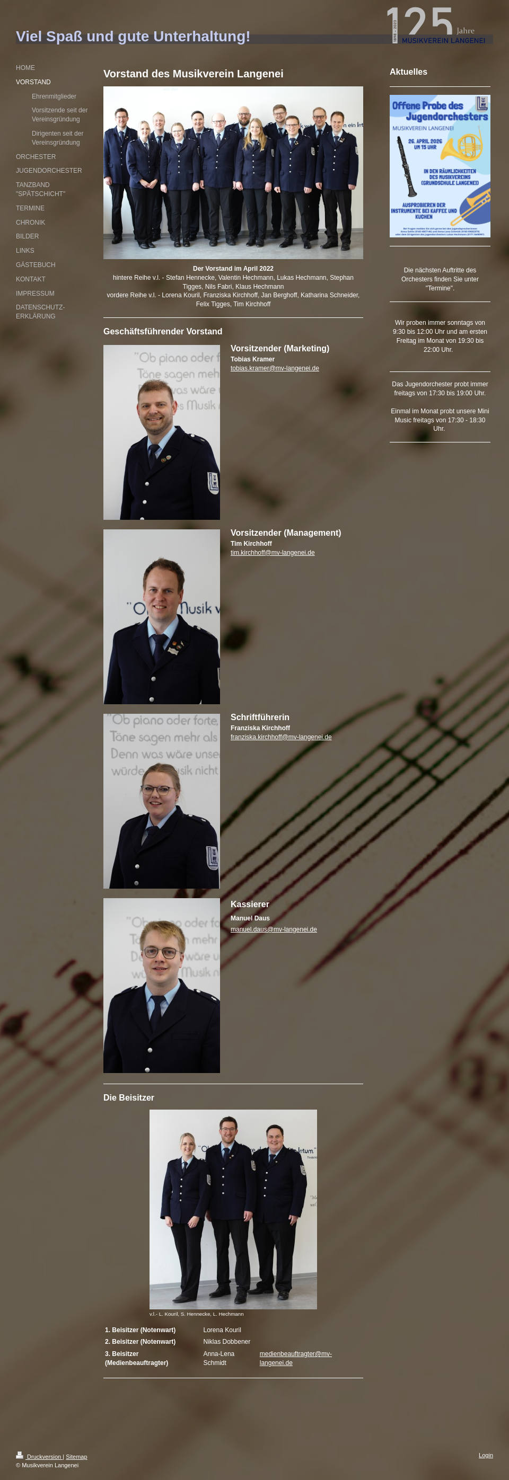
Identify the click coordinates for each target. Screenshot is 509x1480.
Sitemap (76, 1457)
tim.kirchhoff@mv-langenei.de (273, 552)
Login (486, 1455)
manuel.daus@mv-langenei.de (274, 929)
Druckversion (39, 1457)
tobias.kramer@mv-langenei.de (275, 368)
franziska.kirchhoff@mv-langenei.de (281, 737)
